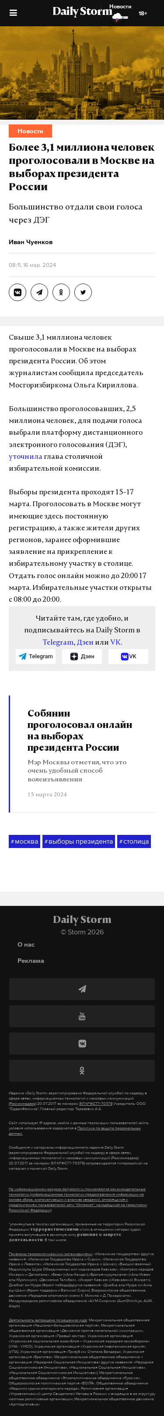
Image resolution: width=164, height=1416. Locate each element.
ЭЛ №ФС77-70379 (95, 1103)
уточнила (25, 457)
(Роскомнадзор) (22, 1103)
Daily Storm (82, 12)
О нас (26, 944)
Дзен (85, 642)
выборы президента (79, 841)
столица (134, 841)
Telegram (57, 642)
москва (24, 841)
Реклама (30, 960)
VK (115, 642)
